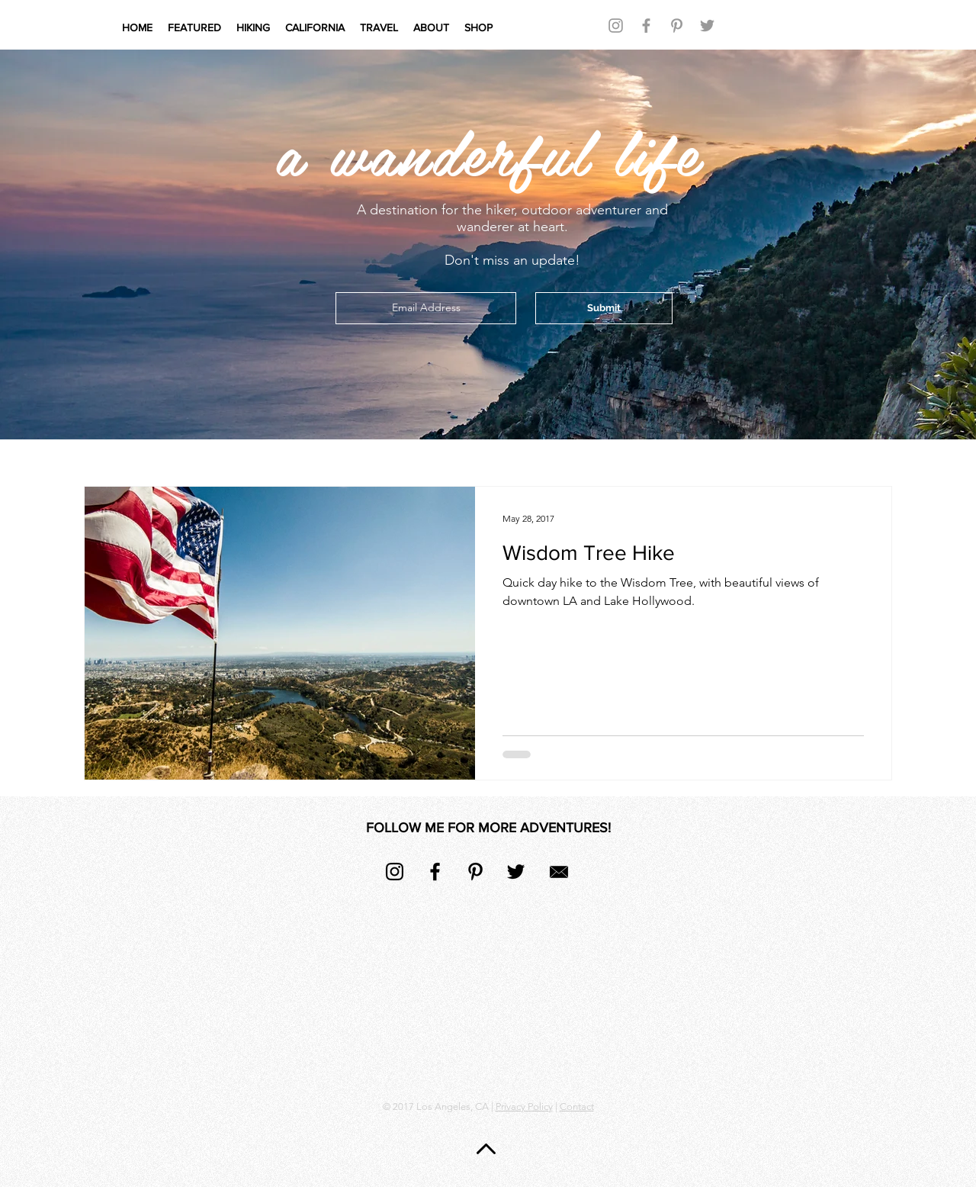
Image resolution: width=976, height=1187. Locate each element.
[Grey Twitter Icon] (707, 25)
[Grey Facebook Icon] (646, 25)
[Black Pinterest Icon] (475, 871)
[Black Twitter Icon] (516, 871)
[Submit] (604, 308)
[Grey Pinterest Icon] (676, 25)
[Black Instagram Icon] (394, 871)
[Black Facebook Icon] (435, 871)
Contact (577, 1106)
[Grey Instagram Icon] (615, 25)
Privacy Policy (524, 1106)
